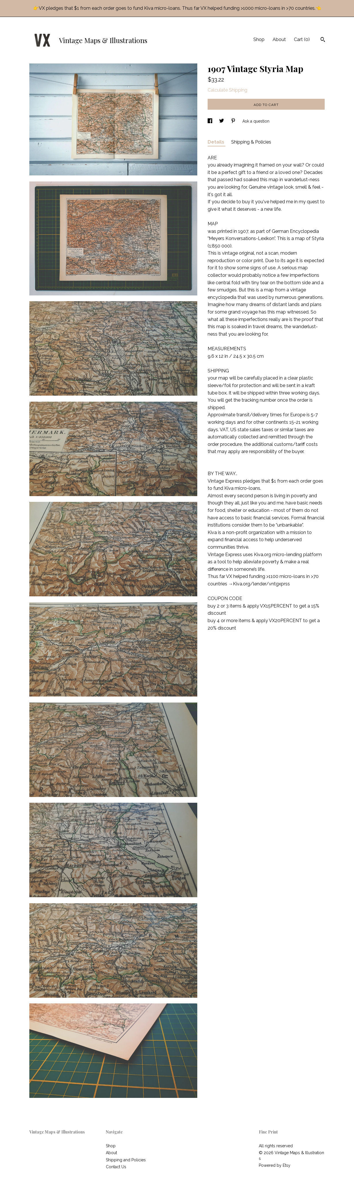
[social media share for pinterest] (234, 121)
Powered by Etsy (274, 1165)
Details (216, 142)
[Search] (323, 40)
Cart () (302, 39)
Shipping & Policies (251, 142)
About (279, 39)
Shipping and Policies (126, 1160)
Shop (259, 39)
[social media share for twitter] (222, 121)
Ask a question (255, 121)
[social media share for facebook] (210, 121)
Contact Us (116, 1166)
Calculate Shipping (227, 90)
